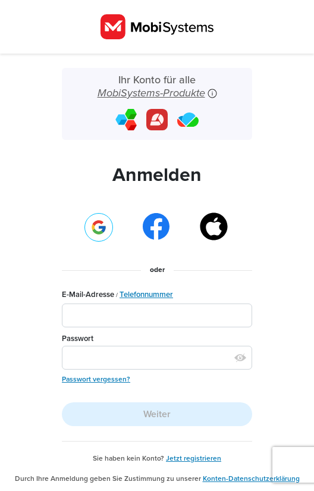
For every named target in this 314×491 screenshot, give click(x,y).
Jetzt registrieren (193, 458)
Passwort (77, 338)
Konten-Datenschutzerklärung (251, 478)
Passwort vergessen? (96, 379)
